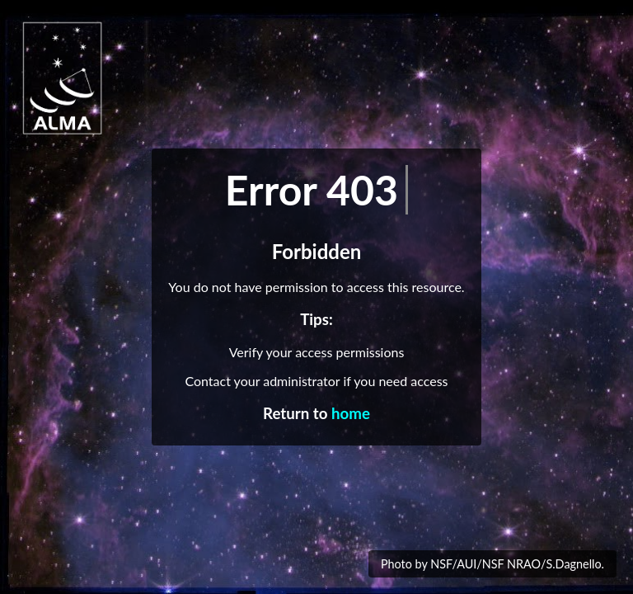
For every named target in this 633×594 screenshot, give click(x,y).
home (350, 413)
